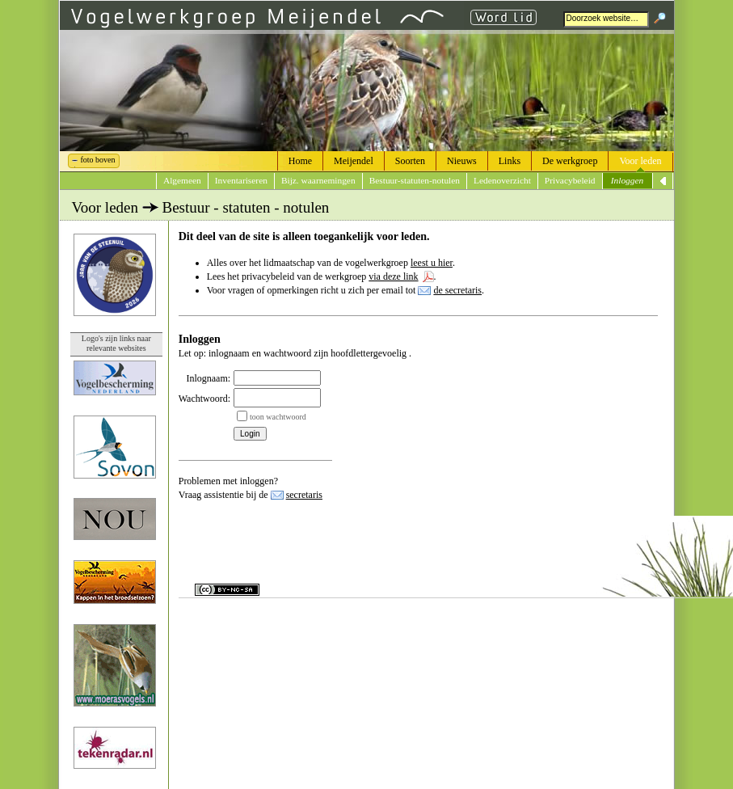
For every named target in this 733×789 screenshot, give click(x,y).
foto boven (98, 159)
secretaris (304, 494)
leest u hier (432, 262)
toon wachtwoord (278, 416)
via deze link (393, 276)
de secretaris (457, 290)
